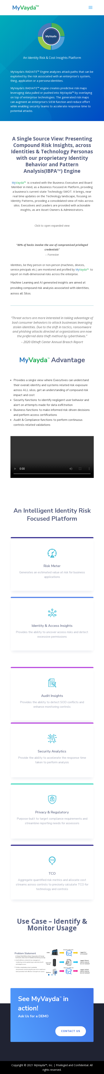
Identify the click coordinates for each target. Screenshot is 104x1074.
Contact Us (70, 1031)
